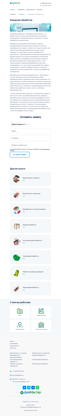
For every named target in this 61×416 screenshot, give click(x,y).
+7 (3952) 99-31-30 (18, 371)
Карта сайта (30, 405)
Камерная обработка (39, 355)
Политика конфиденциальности (30, 407)
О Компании (21, 9)
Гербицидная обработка (40, 359)
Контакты (39, 9)
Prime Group (34, 401)
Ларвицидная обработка (40, 364)
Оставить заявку (19, 154)
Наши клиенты (30, 9)
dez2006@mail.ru (18, 375)
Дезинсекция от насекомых (41, 353)
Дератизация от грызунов (18, 353)
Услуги (12, 9)
